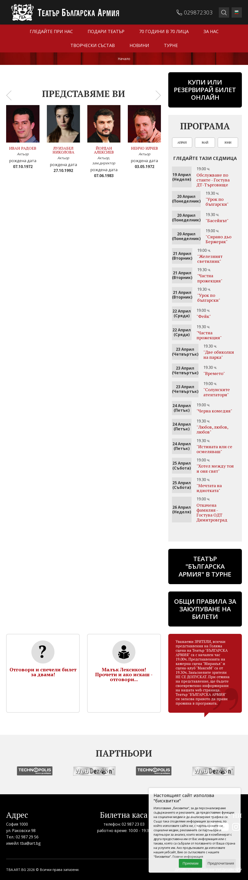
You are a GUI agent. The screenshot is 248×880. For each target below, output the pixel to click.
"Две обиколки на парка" (218, 354)
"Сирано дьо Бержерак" (218, 239)
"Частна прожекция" (209, 278)
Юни (228, 142)
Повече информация (187, 857)
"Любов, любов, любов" (212, 429)
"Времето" (214, 373)
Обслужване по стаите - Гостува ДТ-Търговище (213, 180)
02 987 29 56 (27, 837)
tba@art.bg (30, 843)
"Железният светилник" (209, 258)
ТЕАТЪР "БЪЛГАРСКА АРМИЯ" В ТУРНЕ (205, 566)
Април (182, 142)
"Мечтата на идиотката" (209, 487)
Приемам (190, 863)
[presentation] (9, 95)
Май (205, 142)
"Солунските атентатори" (216, 391)
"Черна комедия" (214, 411)
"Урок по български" (217, 201)
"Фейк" (203, 316)
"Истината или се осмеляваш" (214, 449)
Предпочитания (221, 863)
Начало (124, 58)
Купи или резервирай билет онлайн (205, 90)
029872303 (198, 12)
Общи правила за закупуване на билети (205, 609)
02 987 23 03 (133, 824)
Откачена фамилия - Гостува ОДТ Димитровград (211, 512)
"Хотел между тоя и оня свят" (215, 468)
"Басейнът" (217, 220)
